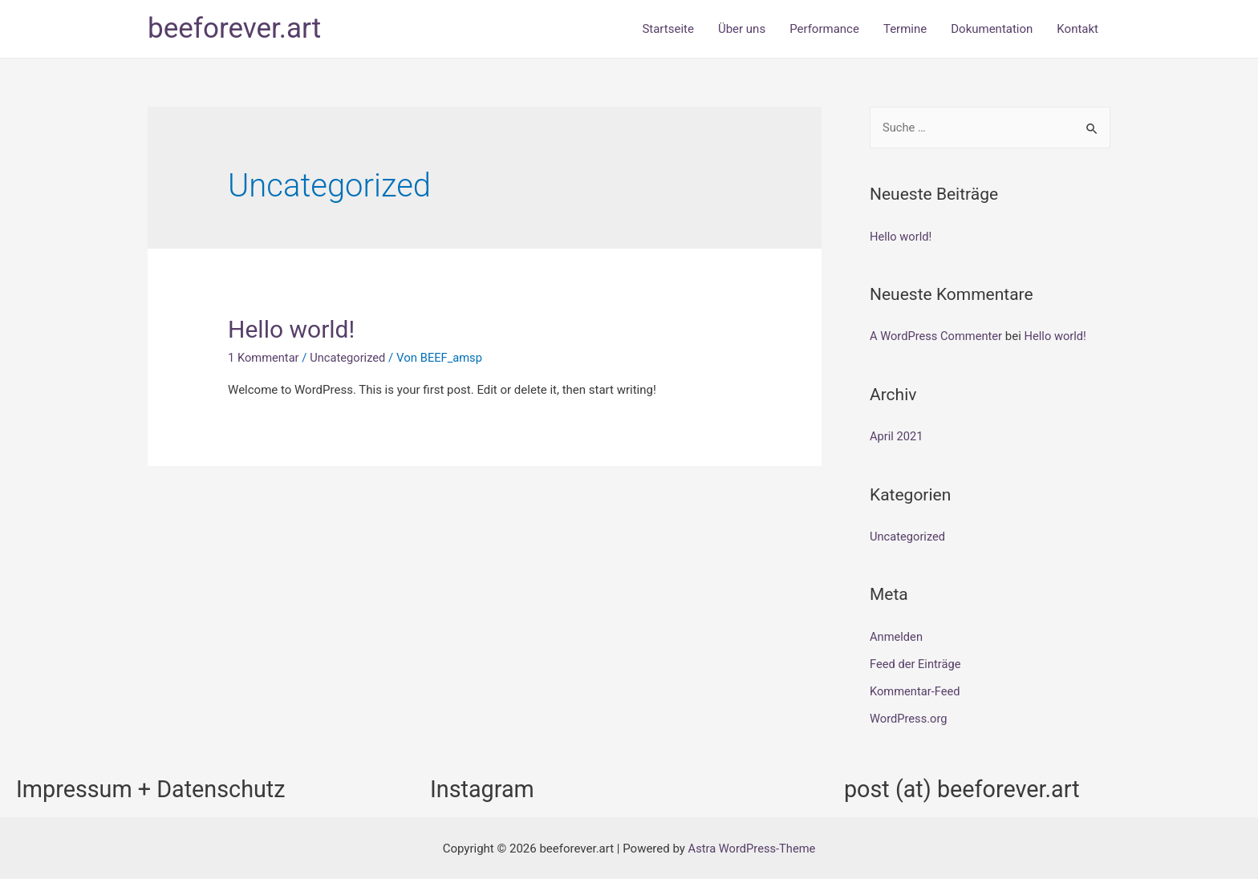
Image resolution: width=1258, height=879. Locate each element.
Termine (905, 29)
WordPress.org (909, 717)
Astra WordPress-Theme (752, 846)
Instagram (484, 786)
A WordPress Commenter (937, 336)
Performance (824, 29)
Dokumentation (992, 29)
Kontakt (1077, 29)
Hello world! (291, 329)
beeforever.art (234, 28)
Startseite (668, 29)
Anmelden (897, 636)
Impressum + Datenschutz (156, 786)
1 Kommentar (264, 357)
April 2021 (897, 436)
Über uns (741, 29)
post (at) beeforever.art (967, 786)
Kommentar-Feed (916, 690)
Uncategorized (349, 357)
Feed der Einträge (916, 662)
